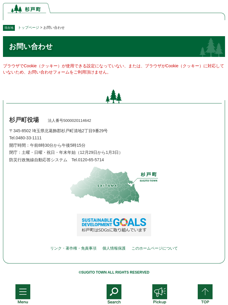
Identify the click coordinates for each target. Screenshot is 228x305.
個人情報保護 (114, 248)
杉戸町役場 (24, 119)
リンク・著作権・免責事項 (73, 248)
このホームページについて (155, 248)
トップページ (28, 27)
